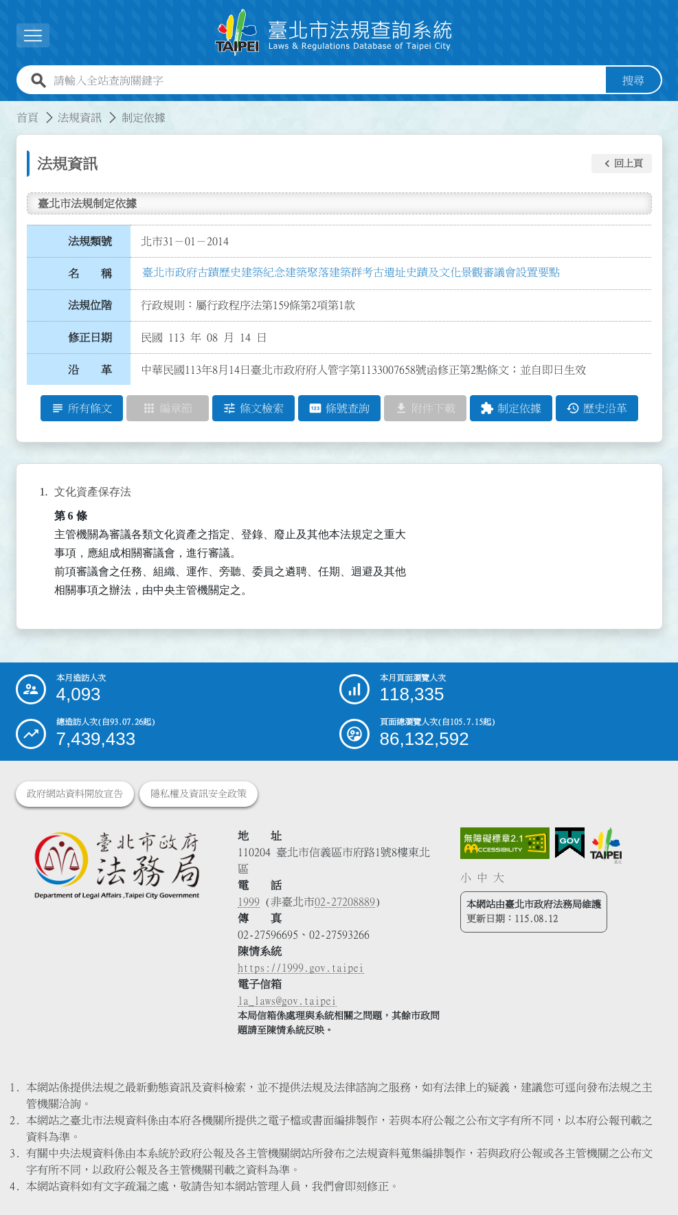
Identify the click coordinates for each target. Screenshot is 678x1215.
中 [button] (482, 877)
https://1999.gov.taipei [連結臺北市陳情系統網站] (301, 967)
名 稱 (90, 273)
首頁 (27, 117)
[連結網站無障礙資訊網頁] (505, 843)
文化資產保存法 (92, 492)
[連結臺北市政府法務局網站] (117, 864)
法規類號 (90, 241)
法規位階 (90, 305)
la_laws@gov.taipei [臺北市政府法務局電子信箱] (287, 1000)
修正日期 (90, 337)
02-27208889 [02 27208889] (345, 901)
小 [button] (465, 877)
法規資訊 (80, 117)
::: (8, 109)
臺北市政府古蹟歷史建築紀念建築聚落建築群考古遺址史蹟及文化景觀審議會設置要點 (351, 272)
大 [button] (498, 877)
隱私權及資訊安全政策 (198, 794)
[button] (621, 163)
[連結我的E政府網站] (570, 843)
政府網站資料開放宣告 (75, 794)
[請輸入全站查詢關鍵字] (327, 80)
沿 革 (90, 369)
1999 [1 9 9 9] (249, 901)
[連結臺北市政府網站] (606, 845)
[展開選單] (32, 35)
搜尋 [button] (633, 80)
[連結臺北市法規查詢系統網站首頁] (334, 32)
